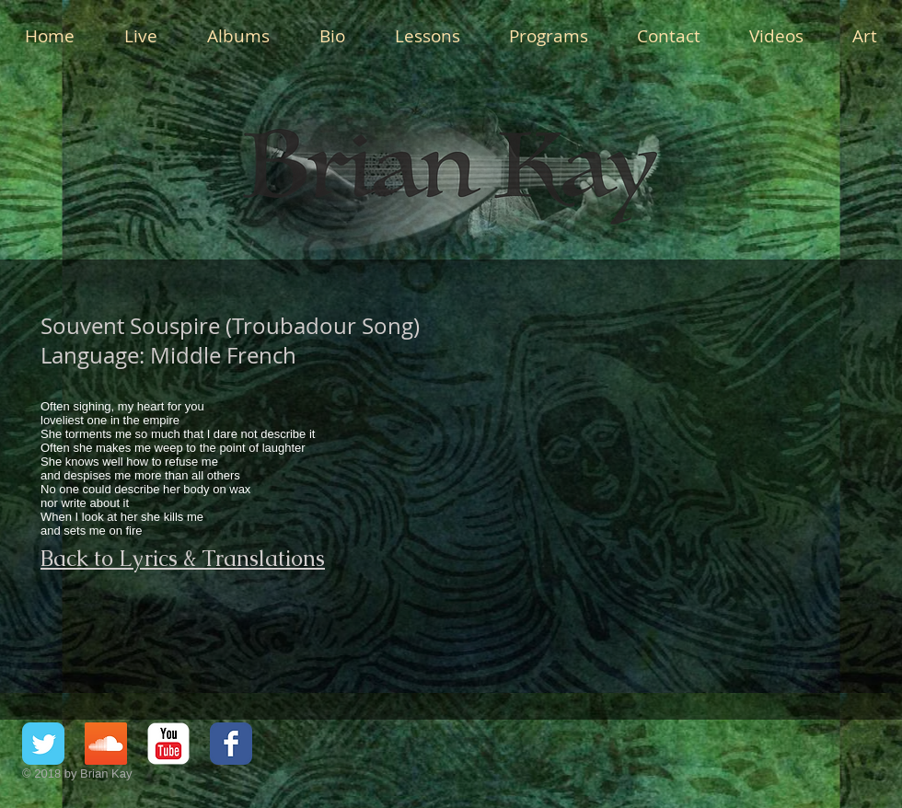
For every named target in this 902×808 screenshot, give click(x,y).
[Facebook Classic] (231, 743)
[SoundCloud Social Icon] (106, 743)
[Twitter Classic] (43, 743)
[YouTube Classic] (168, 743)
